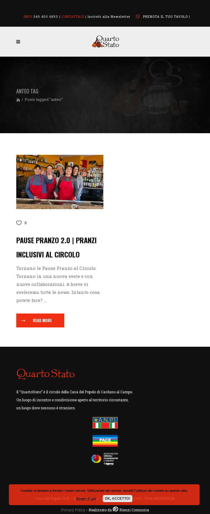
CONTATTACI (73, 16)
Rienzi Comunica (134, 509)
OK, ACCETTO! (117, 499)
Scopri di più (86, 498)
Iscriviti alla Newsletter (109, 16)
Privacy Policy (73, 509)
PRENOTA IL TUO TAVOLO (165, 16)
